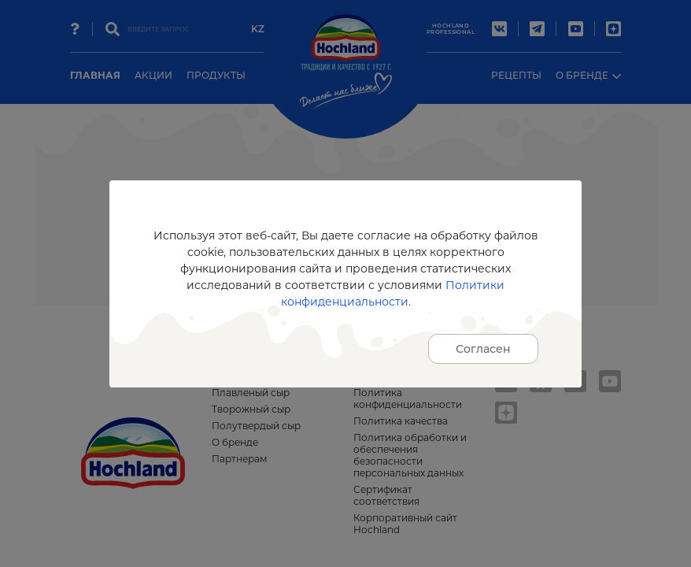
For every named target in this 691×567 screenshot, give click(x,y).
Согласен (483, 349)
